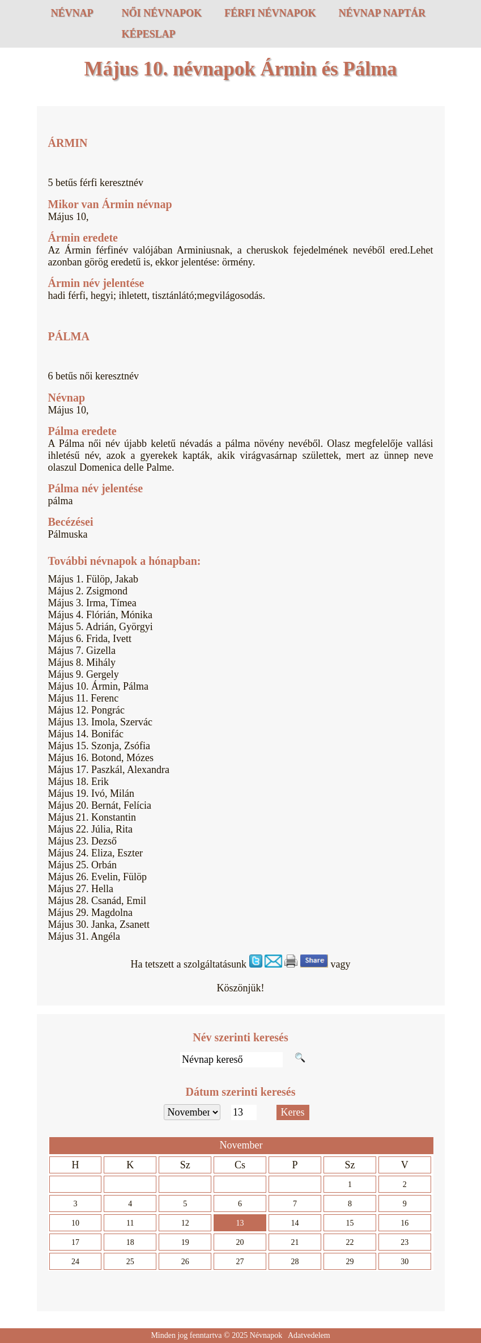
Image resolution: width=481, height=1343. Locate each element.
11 (130, 1223)
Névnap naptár (382, 13)
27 (240, 1261)
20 (240, 1242)
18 (130, 1242)
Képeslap (149, 34)
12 (185, 1223)
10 (75, 1223)
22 (350, 1242)
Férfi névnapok (270, 13)
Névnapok (266, 1335)
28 (295, 1261)
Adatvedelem (309, 1335)
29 (350, 1261)
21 (295, 1242)
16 (404, 1223)
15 (350, 1223)
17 (75, 1242)
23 (404, 1242)
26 (185, 1261)
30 (404, 1261)
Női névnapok (162, 13)
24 (75, 1261)
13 (240, 1223)
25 (130, 1261)
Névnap (72, 13)
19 (185, 1242)
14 (295, 1223)
